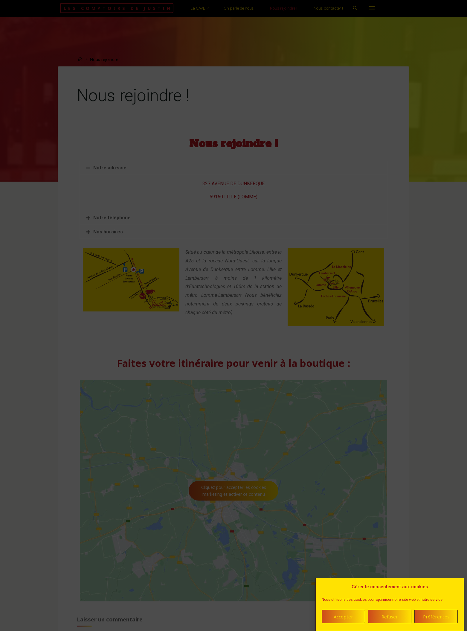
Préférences (436, 618)
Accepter (343, 618)
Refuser (389, 618)
